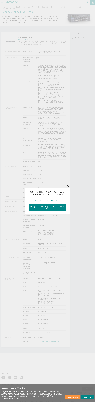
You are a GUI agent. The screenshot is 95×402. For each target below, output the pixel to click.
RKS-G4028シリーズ (74, 7)
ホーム (3, 7)
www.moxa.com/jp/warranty (50, 341)
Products (10, 7)
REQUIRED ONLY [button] (72, 397)
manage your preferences (53, 395)
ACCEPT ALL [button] (87, 397)
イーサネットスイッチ (42, 7)
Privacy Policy (6, 398)
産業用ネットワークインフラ (24, 7)
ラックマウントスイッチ (58, 7)
